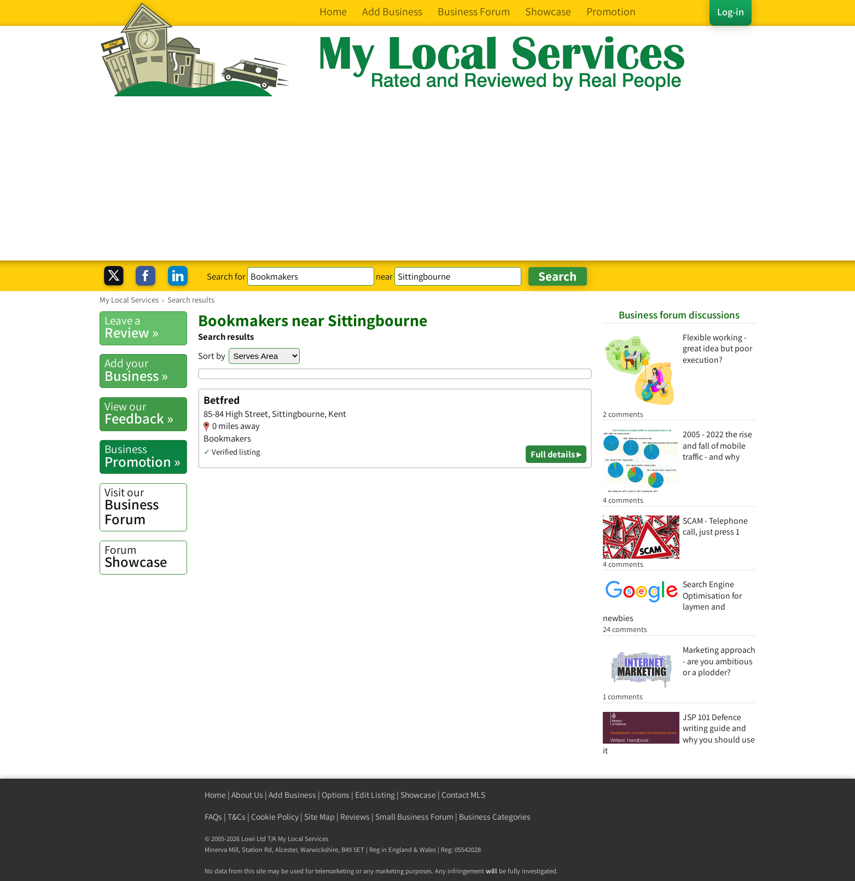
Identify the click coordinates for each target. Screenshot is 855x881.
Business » (145, 370)
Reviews (355, 817)
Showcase (145, 556)
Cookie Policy (275, 817)
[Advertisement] (428, 178)
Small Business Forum (414, 817)
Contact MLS (463, 795)
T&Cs (237, 817)
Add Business (292, 795)
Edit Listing (375, 795)
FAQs (213, 817)
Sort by (211, 356)
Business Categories (495, 817)
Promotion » (145, 456)
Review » (145, 327)
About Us (247, 795)
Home (215, 795)
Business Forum (145, 506)
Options (336, 795)
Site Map (319, 817)
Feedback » (145, 413)
